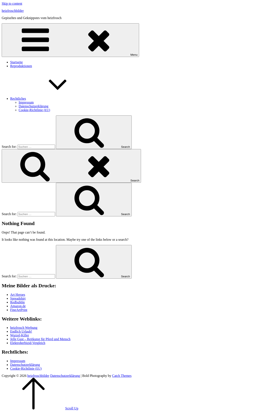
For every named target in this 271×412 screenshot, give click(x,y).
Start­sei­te (16, 62)
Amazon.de (18, 306)
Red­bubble (17, 302)
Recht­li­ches (50, 98)
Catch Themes (121, 375)
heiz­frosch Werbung (23, 327)
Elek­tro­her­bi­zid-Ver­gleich (27, 343)
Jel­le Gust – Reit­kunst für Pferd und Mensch (40, 339)
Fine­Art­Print (18, 310)
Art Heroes (17, 294)
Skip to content (12, 3)
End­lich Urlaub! (21, 331)
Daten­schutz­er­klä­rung (33, 106)
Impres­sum (26, 102)
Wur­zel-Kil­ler (19, 335)
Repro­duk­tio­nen (21, 66)
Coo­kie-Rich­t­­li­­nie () (34, 110)
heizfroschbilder (13, 10)
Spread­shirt (18, 298)
